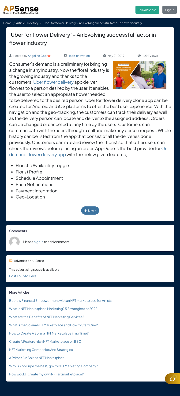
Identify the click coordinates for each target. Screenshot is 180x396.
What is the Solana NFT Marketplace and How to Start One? (53, 325)
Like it (90, 210)
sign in (38, 242)
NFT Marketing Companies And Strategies (41, 349)
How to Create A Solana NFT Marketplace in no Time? (49, 333)
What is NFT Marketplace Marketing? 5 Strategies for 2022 (53, 308)
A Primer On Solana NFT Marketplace (37, 358)
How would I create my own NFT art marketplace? (46, 374)
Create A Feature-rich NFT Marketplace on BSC (45, 341)
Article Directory (27, 23)
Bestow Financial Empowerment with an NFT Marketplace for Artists (60, 300)
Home (7, 23)
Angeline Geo (37, 56)
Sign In (169, 10)
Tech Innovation (79, 56)
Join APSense (147, 10)
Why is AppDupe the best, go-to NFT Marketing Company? (53, 366)
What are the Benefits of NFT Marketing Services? (46, 317)
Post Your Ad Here (23, 276)
